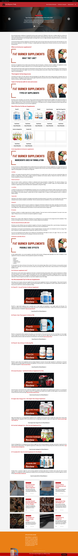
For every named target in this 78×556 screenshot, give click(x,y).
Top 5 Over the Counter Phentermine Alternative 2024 (39, 17)
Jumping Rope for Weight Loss (59, 518)
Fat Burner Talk (43, 550)
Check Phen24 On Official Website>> (39, 367)
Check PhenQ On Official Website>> (39, 339)
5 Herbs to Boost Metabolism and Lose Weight (60, 486)
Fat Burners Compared (62, 4)
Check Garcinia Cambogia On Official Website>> (39, 449)
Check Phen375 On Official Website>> (39, 311)
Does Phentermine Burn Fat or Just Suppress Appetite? (30, 486)
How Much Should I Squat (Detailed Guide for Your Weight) (31, 502)
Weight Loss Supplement (39, 13)
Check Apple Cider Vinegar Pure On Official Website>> (39, 422)
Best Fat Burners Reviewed (51, 4)
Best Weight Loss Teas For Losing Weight (30, 519)
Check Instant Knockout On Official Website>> (39, 394)
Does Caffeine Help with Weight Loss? (60, 501)
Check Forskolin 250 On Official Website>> (39, 476)
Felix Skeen (28, 493)
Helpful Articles (71, 4)
